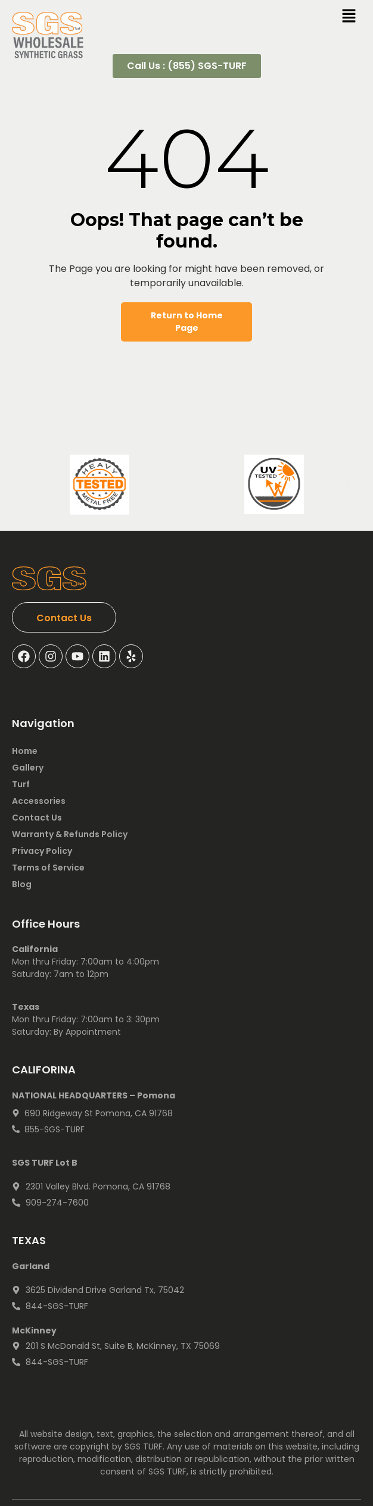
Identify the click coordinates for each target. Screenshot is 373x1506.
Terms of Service (48, 867)
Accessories (39, 801)
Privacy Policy (42, 851)
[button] (25, 486)
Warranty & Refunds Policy (70, 834)
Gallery (27, 768)
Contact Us (37, 818)
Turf (21, 784)
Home (25, 751)
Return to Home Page (187, 321)
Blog (22, 884)
